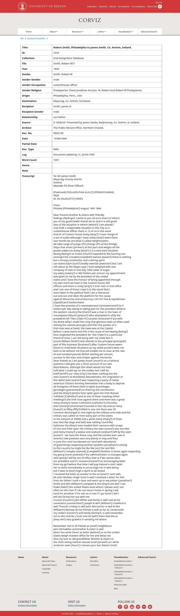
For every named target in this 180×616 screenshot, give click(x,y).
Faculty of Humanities (36, 38)
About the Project (49, 565)
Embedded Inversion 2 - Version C (123, 579)
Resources (77, 31)
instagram (127, 607)
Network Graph (120, 584)
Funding (45, 572)
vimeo (139, 607)
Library (112, 6)
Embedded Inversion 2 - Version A (123, 566)
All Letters (94, 561)
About (53, 31)
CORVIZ (90, 20)
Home (29, 31)
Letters (101, 31)
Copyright (46, 568)
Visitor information (77, 605)
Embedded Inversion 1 (123, 561)
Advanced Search (149, 31)
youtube (133, 607)
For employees (138, 6)
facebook (121, 607)
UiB (21, 38)
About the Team (48, 561)
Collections (94, 565)
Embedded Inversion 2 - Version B (123, 573)
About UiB (152, 6)
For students (124, 6)
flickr (145, 607)
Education (92, 6)
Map (116, 588)
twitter (151, 607)
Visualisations (124, 31)
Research (103, 6)
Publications (71, 561)
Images (69, 565)
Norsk (159, 2)
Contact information (27, 605)
